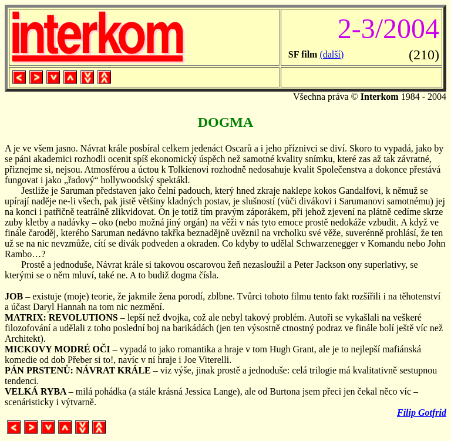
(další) (331, 54)
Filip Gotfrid (421, 413)
